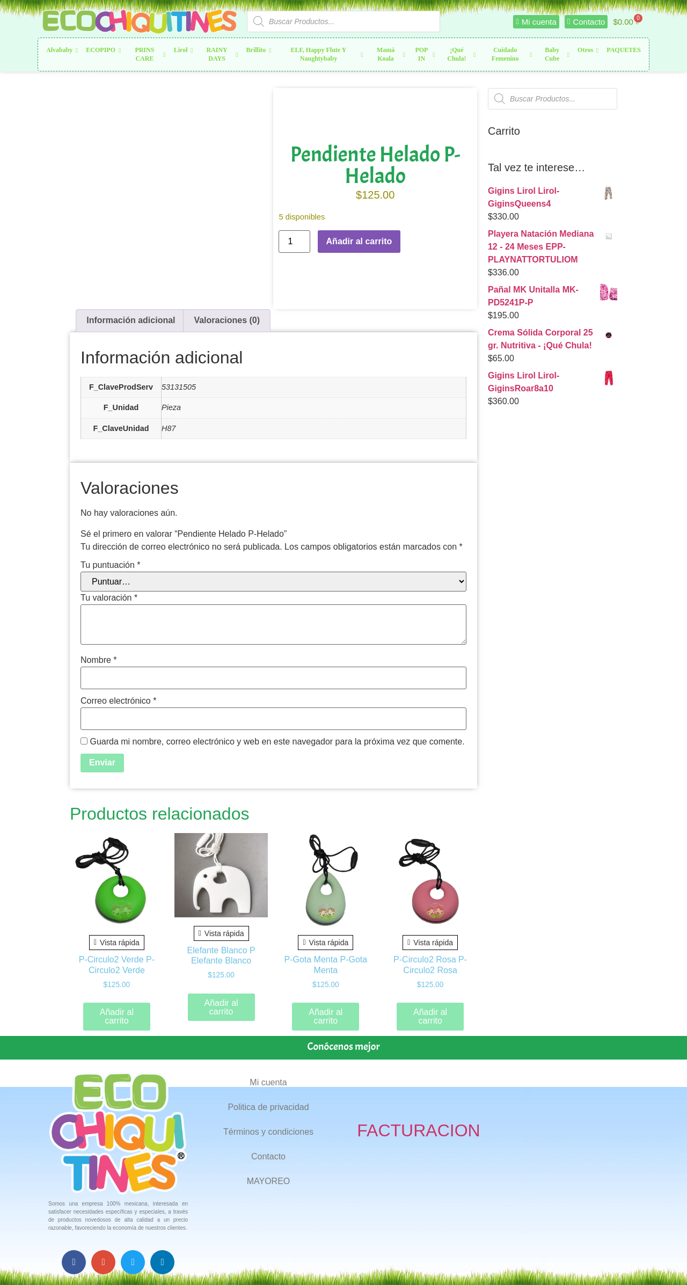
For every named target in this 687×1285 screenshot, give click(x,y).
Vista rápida (117, 942)
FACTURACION (418, 1130)
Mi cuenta (268, 1082)
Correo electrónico (118, 701)
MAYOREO (268, 1181)
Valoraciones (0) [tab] (227, 320)
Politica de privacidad (268, 1107)
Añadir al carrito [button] (117, 1016)
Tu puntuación (111, 565)
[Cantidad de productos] (294, 241)
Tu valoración (109, 598)
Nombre (99, 660)
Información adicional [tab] (130, 320)
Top (661, 1259)
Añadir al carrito (359, 241)
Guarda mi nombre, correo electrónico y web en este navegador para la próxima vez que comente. (277, 742)
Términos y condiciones (268, 1131)
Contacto (268, 1156)
